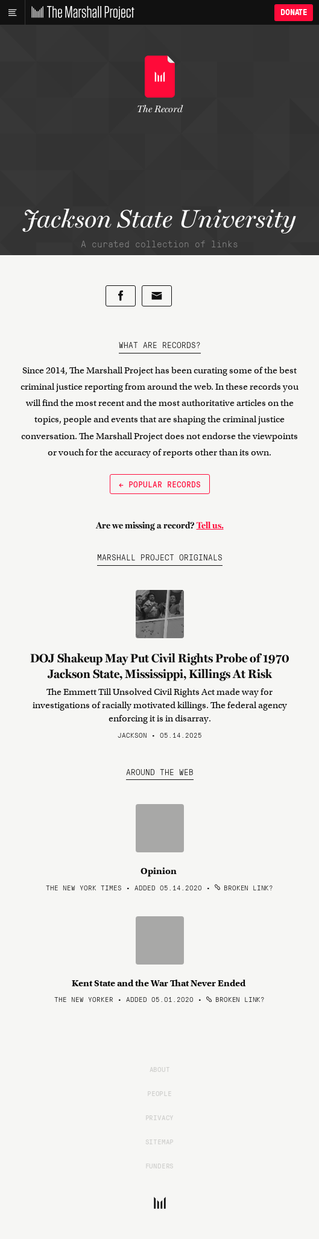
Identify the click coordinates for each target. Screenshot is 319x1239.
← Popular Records (160, 483)
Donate (293, 12)
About (160, 1069)
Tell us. (210, 525)
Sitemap (159, 1141)
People (159, 1093)
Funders (159, 1165)
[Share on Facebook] (121, 295)
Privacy (159, 1117)
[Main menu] (12, 12)
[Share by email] (157, 295)
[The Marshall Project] (79, 12)
